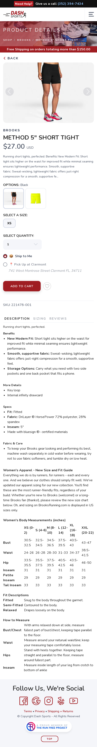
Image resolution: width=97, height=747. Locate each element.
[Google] (36, 701)
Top (49, 739)
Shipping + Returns (60, 711)
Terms (28, 711)
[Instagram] (48, 701)
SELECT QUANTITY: (18, 235)
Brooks (24, 40)
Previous (9, 91)
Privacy (40, 711)
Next (87, 91)
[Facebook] (23, 701)
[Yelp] (61, 701)
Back (11, 58)
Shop (7, 40)
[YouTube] (73, 701)
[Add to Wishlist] (47, 286)
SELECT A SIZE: (15, 215)
